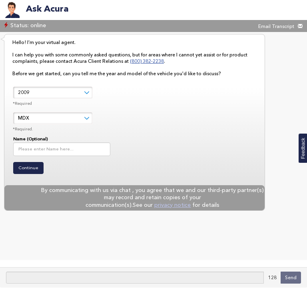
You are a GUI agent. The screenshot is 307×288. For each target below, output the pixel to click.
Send (291, 277)
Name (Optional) (30, 139)
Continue (28, 167)
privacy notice (172, 205)
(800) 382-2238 (147, 61)
